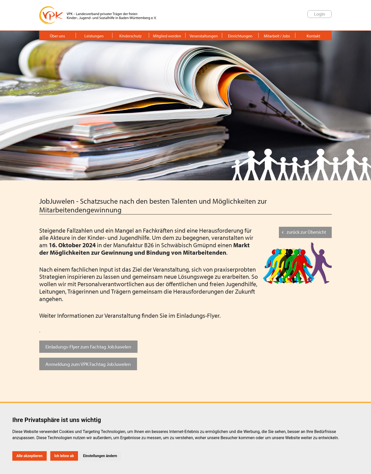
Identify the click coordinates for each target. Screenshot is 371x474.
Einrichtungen (240, 35)
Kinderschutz (130, 35)
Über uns (57, 35)
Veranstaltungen (204, 35)
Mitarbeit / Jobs (277, 35)
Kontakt (313, 35)
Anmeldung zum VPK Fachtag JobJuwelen (88, 364)
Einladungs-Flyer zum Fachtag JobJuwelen (88, 346)
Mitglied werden (167, 35)
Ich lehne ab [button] (64, 456)
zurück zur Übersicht (306, 232)
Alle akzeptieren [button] (29, 456)
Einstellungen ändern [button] (100, 456)
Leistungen (94, 35)
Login (319, 14)
